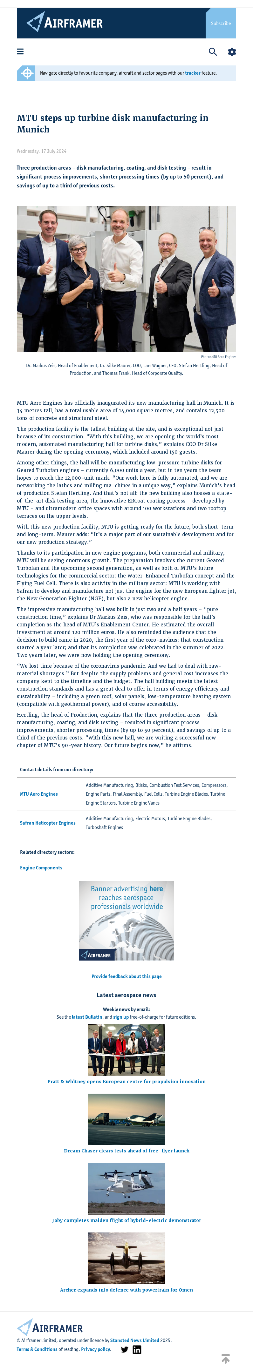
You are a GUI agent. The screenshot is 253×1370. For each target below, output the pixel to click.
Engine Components (41, 868)
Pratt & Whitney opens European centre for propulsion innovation (126, 1081)
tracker (193, 73)
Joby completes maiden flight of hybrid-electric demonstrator (126, 1220)
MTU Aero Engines (39, 794)
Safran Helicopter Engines (48, 823)
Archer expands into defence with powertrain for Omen (126, 1290)
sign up (121, 1017)
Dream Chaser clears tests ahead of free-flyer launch (126, 1151)
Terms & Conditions (37, 1349)
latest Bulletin (87, 1017)
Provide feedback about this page (127, 976)
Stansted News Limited (134, 1340)
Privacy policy (95, 1349)
